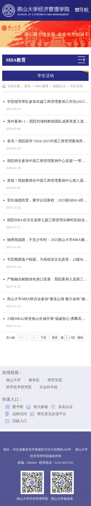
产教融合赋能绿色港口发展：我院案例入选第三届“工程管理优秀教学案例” (48, 279)
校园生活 (59, 86)
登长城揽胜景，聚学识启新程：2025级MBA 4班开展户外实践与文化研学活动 (48, 200)
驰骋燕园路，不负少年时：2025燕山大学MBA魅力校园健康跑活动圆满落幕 (48, 240)
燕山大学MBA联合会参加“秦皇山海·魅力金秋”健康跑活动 (48, 299)
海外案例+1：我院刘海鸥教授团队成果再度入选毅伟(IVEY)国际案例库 (48, 121)
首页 (27, 86)
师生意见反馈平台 (51, 412)
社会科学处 (49, 385)
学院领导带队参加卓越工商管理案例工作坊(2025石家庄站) (48, 102)
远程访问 (19, 412)
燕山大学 (13, 378)
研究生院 (55, 378)
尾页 (55, 337)
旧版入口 (19, 419)
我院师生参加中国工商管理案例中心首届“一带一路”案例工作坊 (48, 161)
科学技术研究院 (19, 385)
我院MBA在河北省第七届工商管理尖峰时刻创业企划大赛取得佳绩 (48, 220)
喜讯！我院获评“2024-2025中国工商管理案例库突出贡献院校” (48, 141)
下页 (43, 337)
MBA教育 (42, 86)
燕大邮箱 (40, 405)
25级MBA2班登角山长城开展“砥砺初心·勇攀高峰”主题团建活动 (48, 319)
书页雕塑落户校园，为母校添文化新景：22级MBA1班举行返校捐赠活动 (48, 259)
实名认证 (65, 405)
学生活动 (76, 86)
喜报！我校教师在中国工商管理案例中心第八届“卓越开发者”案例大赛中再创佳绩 (48, 180)
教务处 (34, 378)
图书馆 (17, 405)
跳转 (80, 337)
